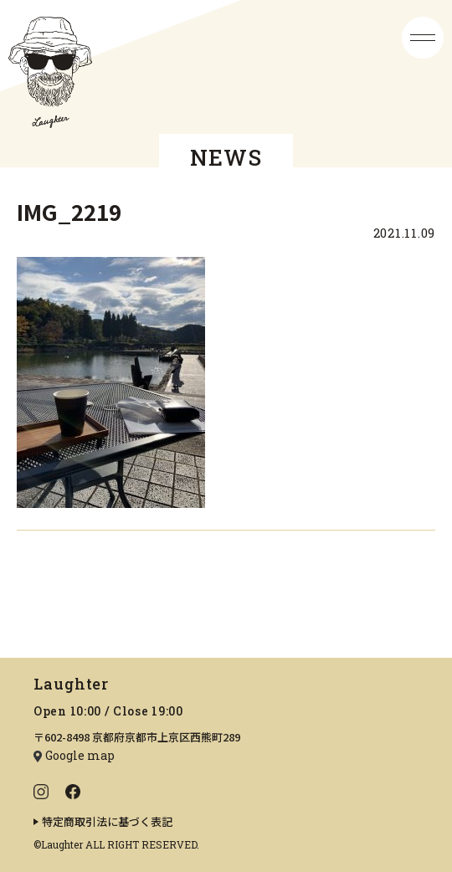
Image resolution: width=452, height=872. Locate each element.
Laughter (71, 684)
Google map (80, 755)
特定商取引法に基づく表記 (107, 821)
